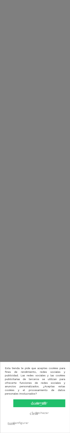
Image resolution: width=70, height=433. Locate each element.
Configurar (18, 423)
